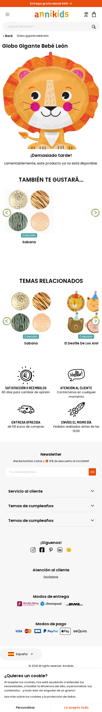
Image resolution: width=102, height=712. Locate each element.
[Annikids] (51, 13)
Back (7, 36)
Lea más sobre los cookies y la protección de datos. (40, 697)
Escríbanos (51, 577)
